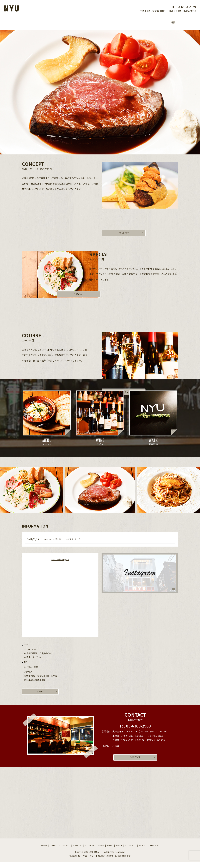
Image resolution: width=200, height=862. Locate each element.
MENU (109, 21)
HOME (47, 21)
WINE (119, 21)
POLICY (143, 844)
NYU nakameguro (60, 556)
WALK (129, 21)
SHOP (57, 21)
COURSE (97, 21)
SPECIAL (84, 21)
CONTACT (142, 21)
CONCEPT (70, 21)
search (153, 22)
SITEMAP (154, 844)
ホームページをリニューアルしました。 (63, 536)
